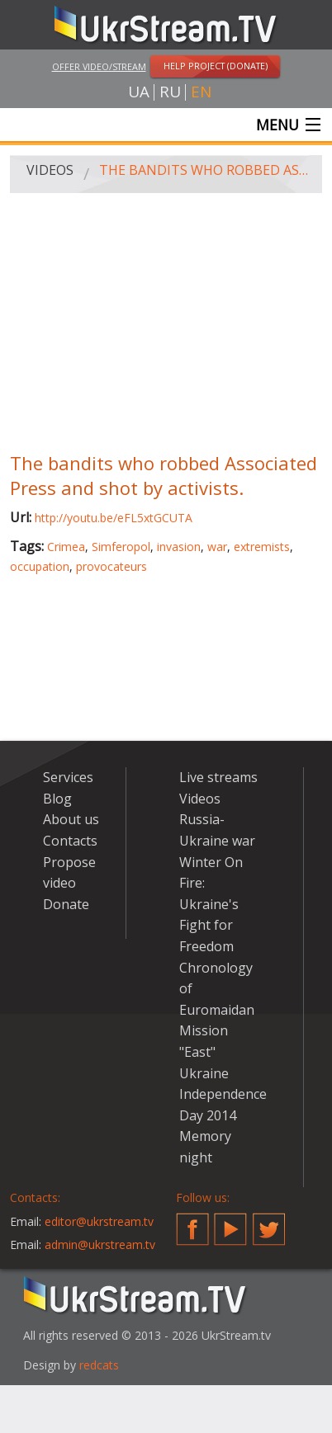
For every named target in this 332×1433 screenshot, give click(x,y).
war (217, 546)
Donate (66, 904)
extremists (262, 546)
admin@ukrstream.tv (100, 1244)
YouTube (230, 1223)
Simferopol (121, 546)
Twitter (269, 1223)
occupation (39, 566)
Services (68, 777)
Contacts (70, 841)
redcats (99, 1365)
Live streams (218, 777)
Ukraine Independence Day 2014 (223, 1094)
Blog (57, 799)
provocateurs (111, 566)
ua (138, 92)
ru (170, 92)
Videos (50, 170)
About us (71, 819)
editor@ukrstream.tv (99, 1221)
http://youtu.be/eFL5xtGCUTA (113, 518)
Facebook (192, 1223)
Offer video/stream (99, 66)
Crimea (66, 546)
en (201, 92)
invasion (179, 546)
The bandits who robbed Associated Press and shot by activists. (205, 170)
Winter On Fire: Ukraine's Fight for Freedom (211, 904)
